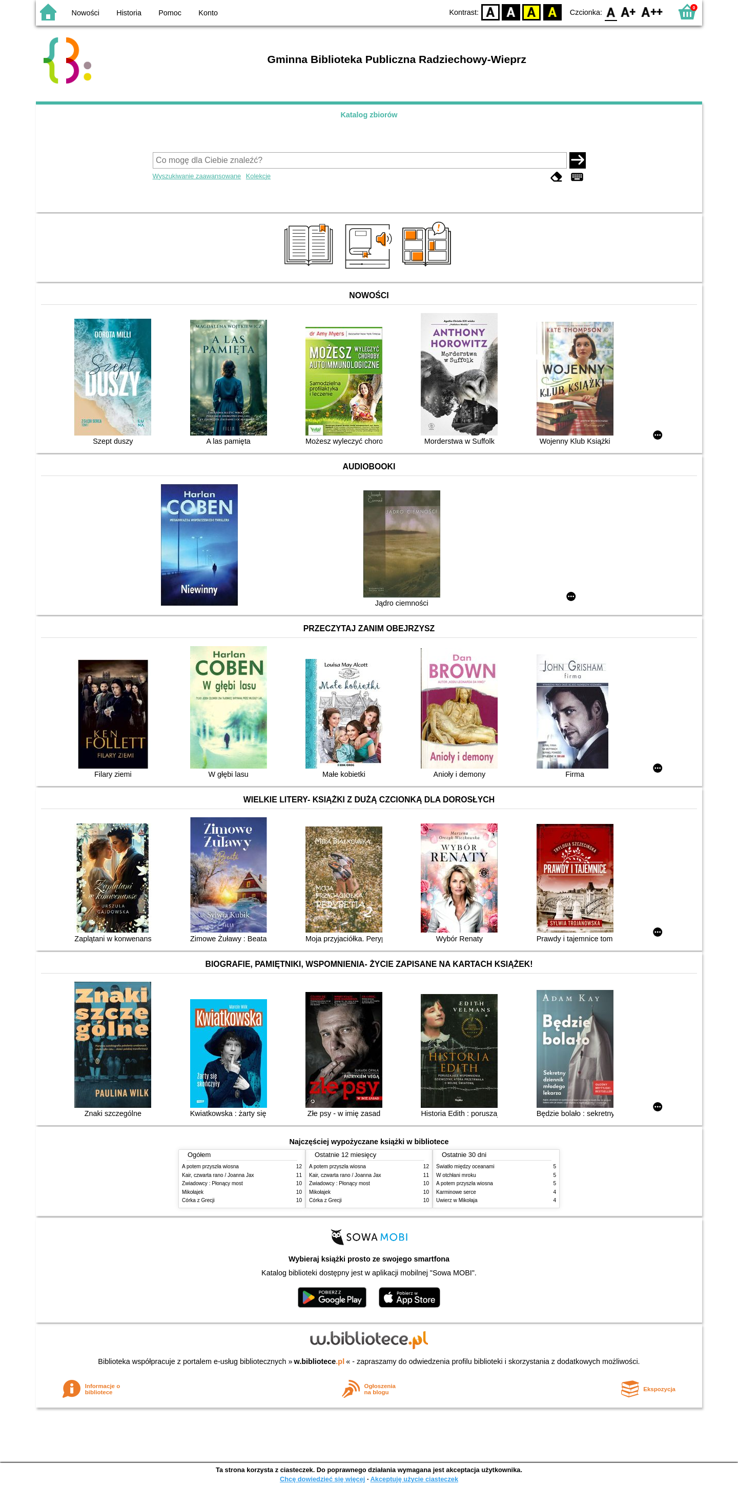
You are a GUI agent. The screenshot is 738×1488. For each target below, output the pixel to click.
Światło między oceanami (465, 1166)
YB (531, 11)
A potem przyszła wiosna (210, 1166)
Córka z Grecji (198, 1200)
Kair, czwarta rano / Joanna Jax (218, 1175)
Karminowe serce (456, 1192)
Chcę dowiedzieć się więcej (322, 1479)
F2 (652, 11)
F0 (611, 11)
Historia (128, 13)
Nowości (85, 13)
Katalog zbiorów (368, 115)
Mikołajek (192, 1192)
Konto (208, 13)
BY (552, 11)
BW (511, 11)
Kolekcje (258, 176)
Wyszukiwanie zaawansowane (197, 176)
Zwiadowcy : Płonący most (212, 1183)
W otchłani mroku (456, 1175)
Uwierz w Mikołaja (457, 1200)
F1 (628, 11)
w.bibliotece (319, 1361)
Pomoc (169, 13)
